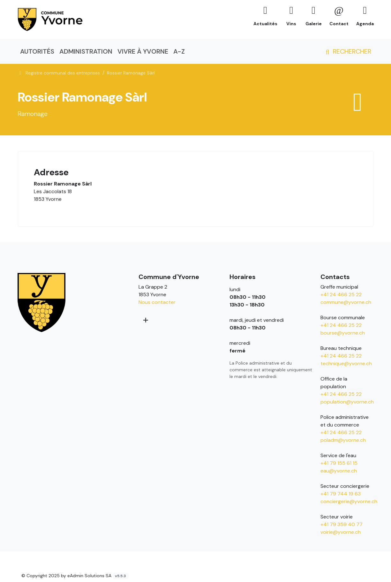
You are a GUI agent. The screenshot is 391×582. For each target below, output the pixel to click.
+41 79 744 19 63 (340, 493)
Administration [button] (85, 51)
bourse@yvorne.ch (342, 332)
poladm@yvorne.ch (343, 440)
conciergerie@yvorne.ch (348, 501)
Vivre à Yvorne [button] (142, 51)
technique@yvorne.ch (346, 363)
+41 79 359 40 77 (341, 524)
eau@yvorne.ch (338, 470)
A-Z (179, 51)
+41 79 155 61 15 (338, 463)
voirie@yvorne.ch (340, 532)
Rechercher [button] (347, 51)
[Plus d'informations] (145, 320)
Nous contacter (157, 302)
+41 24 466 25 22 (341, 294)
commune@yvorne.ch (345, 302)
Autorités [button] (37, 51)
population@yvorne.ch (347, 401)
